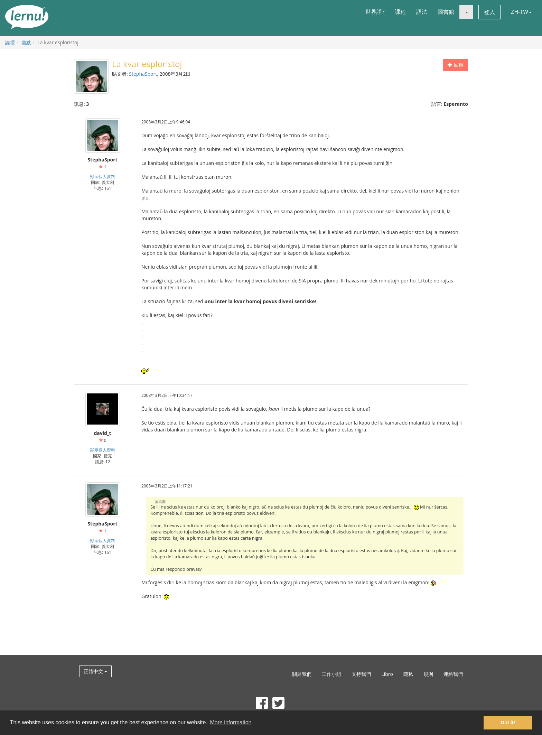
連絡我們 (453, 674)
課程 (400, 12)
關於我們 (301, 674)
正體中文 (95, 671)
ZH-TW (521, 12)
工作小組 (331, 674)
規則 (428, 674)
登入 (489, 12)
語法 (421, 12)
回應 (456, 65)
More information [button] (230, 722)
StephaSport (143, 74)
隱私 (408, 674)
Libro (387, 674)
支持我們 (361, 674)
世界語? (374, 12)
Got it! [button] (508, 722)
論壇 (10, 42)
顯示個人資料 (102, 176)
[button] (466, 12)
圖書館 (446, 12)
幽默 (26, 42)
